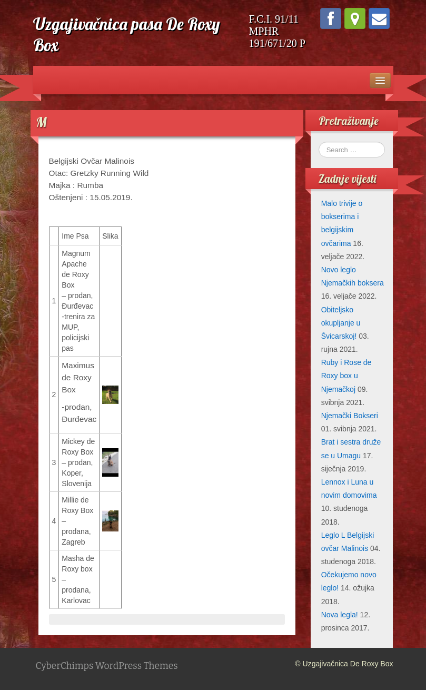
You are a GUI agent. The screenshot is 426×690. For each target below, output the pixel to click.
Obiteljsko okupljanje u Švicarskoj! (341, 322)
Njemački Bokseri (349, 415)
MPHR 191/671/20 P (277, 37)
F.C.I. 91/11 (274, 19)
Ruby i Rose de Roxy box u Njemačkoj (346, 375)
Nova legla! (339, 614)
